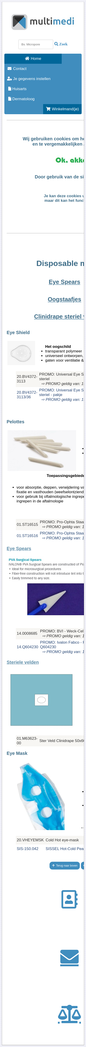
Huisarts (17, 89)
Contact (17, 68)
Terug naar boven (65, 865)
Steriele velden (23, 662)
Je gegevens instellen (28, 79)
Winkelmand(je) (62, 109)
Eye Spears (19, 548)
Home (33, 58)
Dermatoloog (21, 99)
